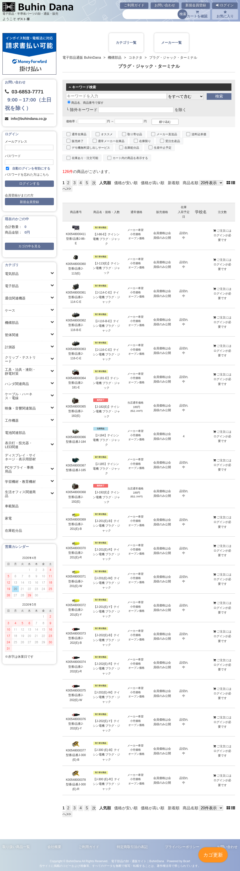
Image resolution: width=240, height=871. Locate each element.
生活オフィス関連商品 (20, 494)
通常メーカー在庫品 (111, 141)
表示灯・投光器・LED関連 (18, 445)
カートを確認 (197, 14)
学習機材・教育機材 (20, 482)
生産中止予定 (162, 147)
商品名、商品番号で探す (85, 102)
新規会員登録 (195, 5)
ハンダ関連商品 (17, 384)
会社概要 (54, 847)
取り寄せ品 (134, 134)
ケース (10, 310)
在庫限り (145, 141)
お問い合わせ (165, 5)
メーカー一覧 (171, 43)
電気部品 (12, 274)
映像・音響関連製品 (20, 408)
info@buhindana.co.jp (29, 119)
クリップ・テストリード (20, 359)
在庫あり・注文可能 (85, 158)
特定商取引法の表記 (132, 847)
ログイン (225, 5)
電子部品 (12, 286)
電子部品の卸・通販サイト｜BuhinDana (137, 861)
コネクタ (135, 57)
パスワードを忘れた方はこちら (27, 174)
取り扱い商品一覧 (16, 847)
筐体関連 (12, 335)
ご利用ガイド (134, 5)
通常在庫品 (79, 134)
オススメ (107, 134)
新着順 (174, 183)
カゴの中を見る (29, 246)
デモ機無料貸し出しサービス (91, 147)
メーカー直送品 (166, 134)
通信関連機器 (15, 298)
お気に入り (225, 14)
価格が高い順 (152, 183)
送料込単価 (199, 134)
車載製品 (12, 506)
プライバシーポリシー (182, 847)
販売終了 (78, 141)
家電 (8, 518)
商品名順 (190, 183)
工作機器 (12, 420)
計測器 (10, 347)
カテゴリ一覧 (126, 43)
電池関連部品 (15, 433)
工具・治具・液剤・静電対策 (20, 371)
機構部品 (12, 323)
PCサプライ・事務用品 (19, 469)
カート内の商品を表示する (130, 158)
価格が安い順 (126, 183)
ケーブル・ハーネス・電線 (18, 396)
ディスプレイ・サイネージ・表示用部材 (20, 457)
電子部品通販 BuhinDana (81, 57)
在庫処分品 (13, 530)
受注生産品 (172, 141)
